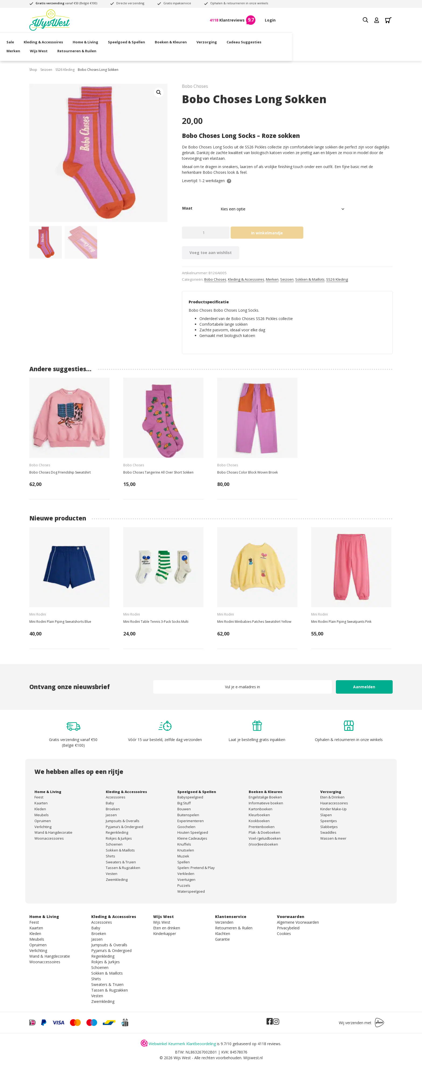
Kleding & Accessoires (66, 39)
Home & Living (108, 39)
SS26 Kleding (65, 69)
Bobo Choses (215, 279)
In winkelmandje (267, 232)
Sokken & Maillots (310, 279)
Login (270, 20)
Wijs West (326, 39)
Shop (33, 69)
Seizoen (46, 69)
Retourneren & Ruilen (364, 39)
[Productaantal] (206, 233)
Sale (33, 39)
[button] (159, 92)
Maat (187, 208)
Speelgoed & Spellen (149, 39)
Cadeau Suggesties (266, 39)
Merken (301, 39)
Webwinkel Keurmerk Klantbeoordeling (182, 1043)
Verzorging (229, 39)
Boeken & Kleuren (194, 39)
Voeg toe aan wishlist (210, 252)
